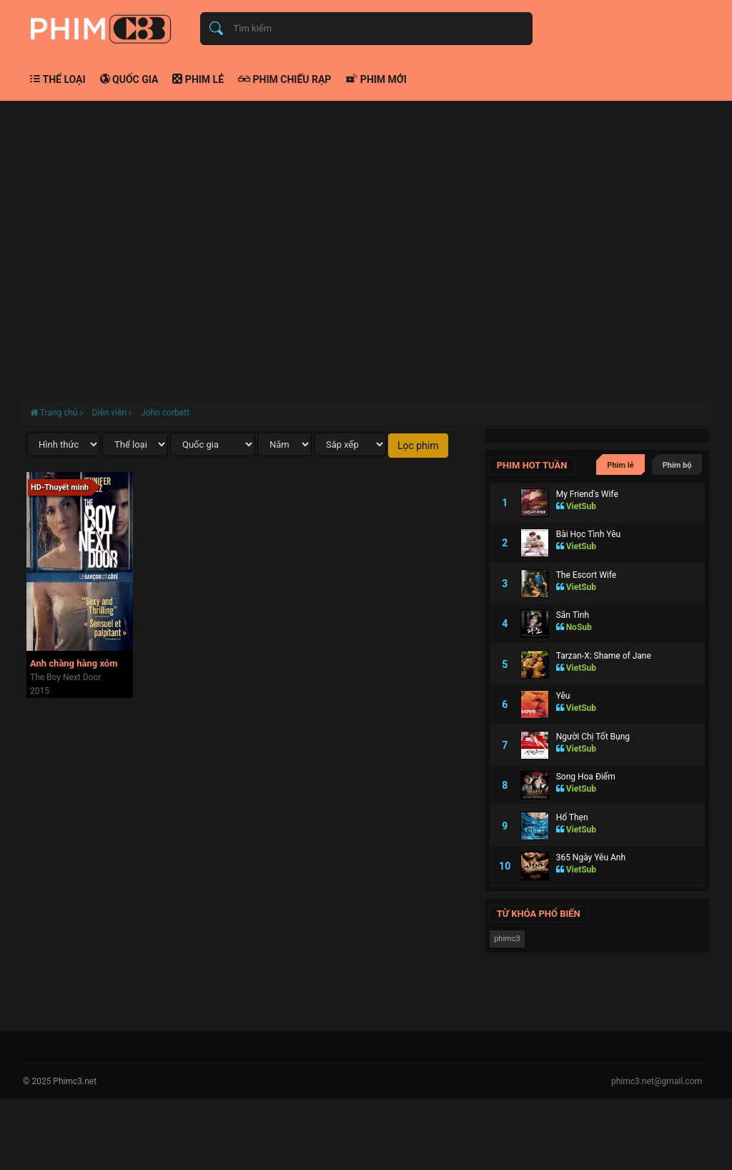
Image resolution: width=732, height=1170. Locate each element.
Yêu (563, 696)
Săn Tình (572, 615)
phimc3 (507, 938)
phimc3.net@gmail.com (656, 1081)
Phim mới (375, 79)
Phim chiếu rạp (284, 79)
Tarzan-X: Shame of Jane (603, 656)
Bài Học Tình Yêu (588, 534)
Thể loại (58, 79)
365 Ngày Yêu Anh (590, 857)
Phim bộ (677, 465)
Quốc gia (129, 79)
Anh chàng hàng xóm (73, 663)
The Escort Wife (586, 575)
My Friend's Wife (587, 494)
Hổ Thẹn (572, 817)
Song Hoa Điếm (585, 777)
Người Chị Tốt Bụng (593, 737)
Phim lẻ (198, 79)
